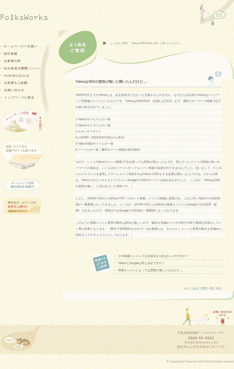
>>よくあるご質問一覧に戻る (203, 288)
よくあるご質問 (118, 43)
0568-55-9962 (201, 338)
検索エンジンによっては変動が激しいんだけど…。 (151, 270)
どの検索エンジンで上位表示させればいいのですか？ (153, 256)
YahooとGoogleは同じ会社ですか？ (141, 263)
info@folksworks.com (201, 342)
